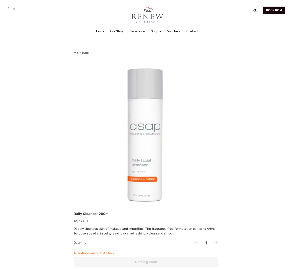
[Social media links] (8, 9)
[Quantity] (189, 104)
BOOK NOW (274, 10)
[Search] (255, 10)
